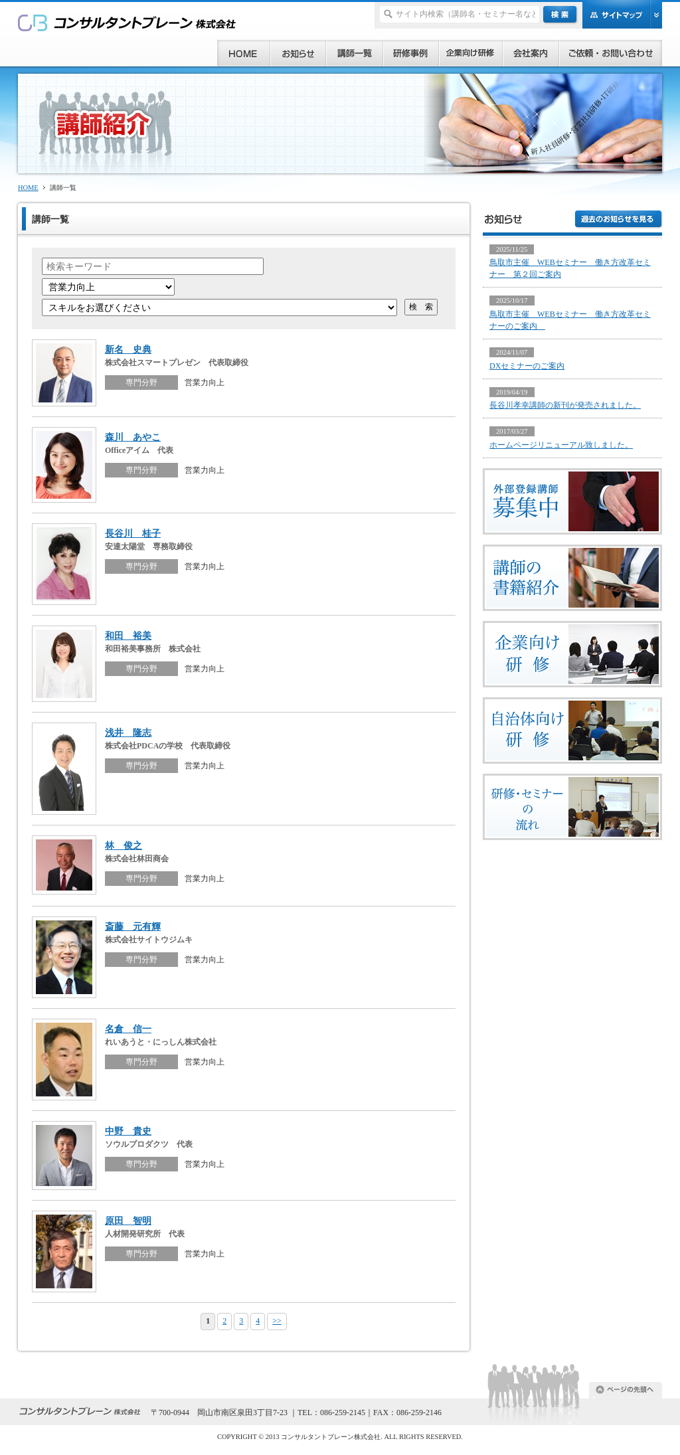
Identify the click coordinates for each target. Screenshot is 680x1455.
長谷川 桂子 (133, 533)
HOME (28, 187)
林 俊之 (123, 845)
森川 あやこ (133, 437)
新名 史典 (128, 349)
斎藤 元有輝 (133, 926)
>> (277, 1321)
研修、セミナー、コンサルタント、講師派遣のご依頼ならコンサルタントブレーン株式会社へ (127, 22)
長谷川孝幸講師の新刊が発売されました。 (565, 405)
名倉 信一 (128, 1028)
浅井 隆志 (128, 732)
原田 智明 (128, 1220)
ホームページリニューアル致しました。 (561, 445)
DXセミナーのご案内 (526, 366)
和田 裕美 (128, 635)
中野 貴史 (128, 1131)
